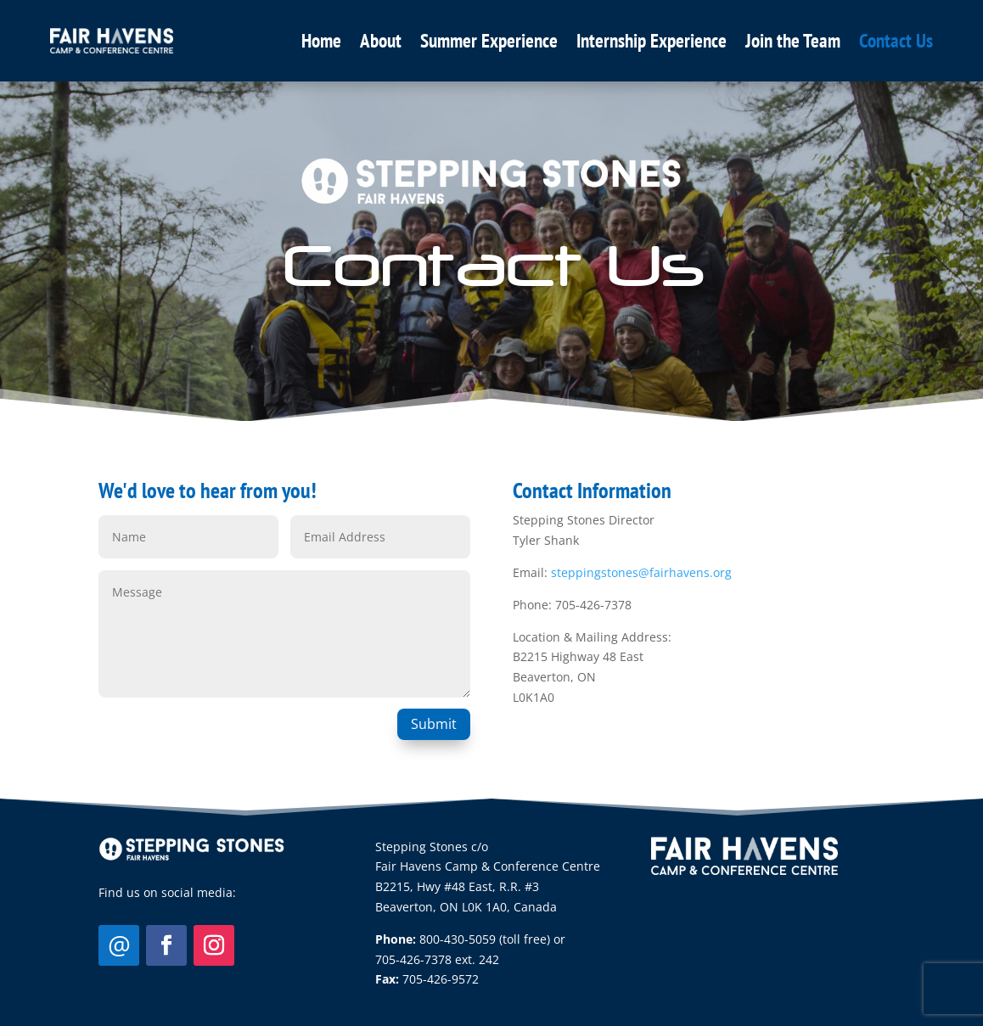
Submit (434, 724)
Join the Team (792, 40)
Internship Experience (651, 40)
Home (321, 40)
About (381, 40)
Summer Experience (489, 40)
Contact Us (896, 40)
